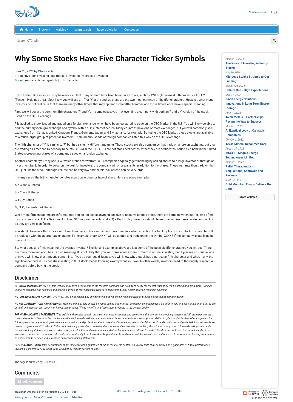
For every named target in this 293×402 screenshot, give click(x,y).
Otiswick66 (45, 71)
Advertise (77, 397)
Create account (258, 12)
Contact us (131, 29)
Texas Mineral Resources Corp (246, 144)
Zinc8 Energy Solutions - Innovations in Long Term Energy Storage (248, 103)
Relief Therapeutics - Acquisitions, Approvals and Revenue (244, 171)
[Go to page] (274, 40)
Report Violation (107, 29)
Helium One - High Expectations (247, 90)
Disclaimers (62, 397)
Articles (61, 29)
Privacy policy (23, 397)
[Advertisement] (250, 268)
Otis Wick (49, 362)
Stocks (43, 29)
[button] (29, 381)
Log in (274, 12)
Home (29, 29)
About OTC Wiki (43, 397)
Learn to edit (82, 29)
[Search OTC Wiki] (143, 40)
